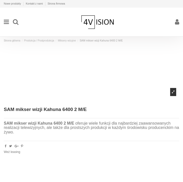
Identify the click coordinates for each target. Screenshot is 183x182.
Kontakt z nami (35, 3)
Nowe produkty (13, 3)
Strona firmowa (56, 3)
